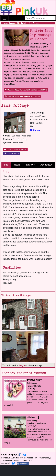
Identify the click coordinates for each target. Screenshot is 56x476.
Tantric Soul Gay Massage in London (22, 96)
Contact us (5, 458)
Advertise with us (18, 458)
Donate (17, 460)
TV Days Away (34, 379)
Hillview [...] (33, 417)
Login (22, 365)
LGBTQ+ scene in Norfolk (15, 150)
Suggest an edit (11, 153)
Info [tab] (6, 164)
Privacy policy (44, 458)
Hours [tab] (17, 164)
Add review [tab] (46, 164)
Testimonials (7, 460)
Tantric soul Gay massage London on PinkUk (26, 90)
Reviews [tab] (30, 164)
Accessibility (32, 458)
